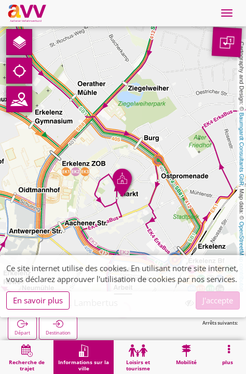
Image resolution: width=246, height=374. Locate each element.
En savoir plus (38, 300)
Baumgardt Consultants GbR (242, 149)
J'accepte (217, 300)
